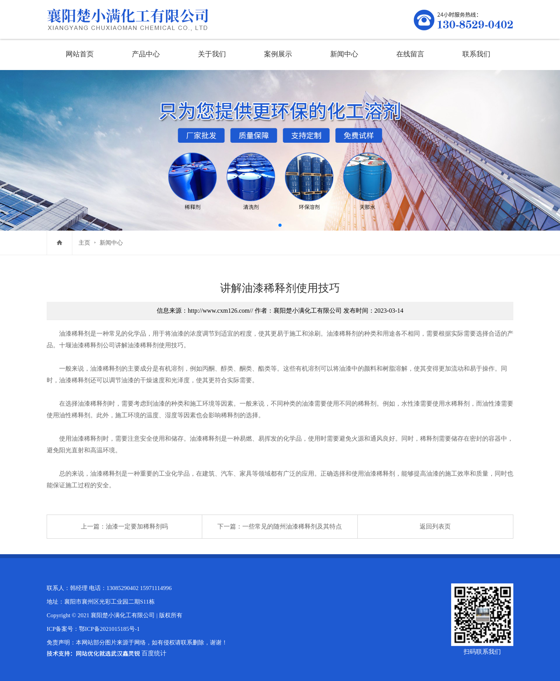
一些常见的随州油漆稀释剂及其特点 (292, 526)
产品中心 (146, 54)
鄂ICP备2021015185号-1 (109, 629)
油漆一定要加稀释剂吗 (137, 526)
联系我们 (476, 54)
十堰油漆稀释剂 (81, 345)
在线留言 (410, 54)
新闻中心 (344, 54)
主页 (84, 243)
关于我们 (212, 54)
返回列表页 (435, 526)
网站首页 (80, 54)
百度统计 (154, 653)
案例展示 (278, 54)
